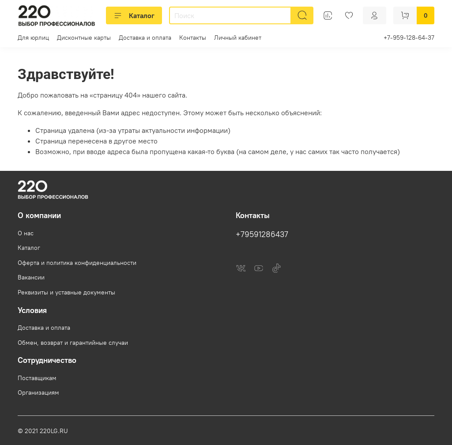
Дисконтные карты (84, 37)
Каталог (133, 15)
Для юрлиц (33, 37)
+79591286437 (262, 234)
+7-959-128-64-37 (409, 37)
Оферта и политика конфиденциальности (77, 263)
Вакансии (31, 277)
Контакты (192, 37)
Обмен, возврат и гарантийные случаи (73, 343)
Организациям (38, 392)
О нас (26, 233)
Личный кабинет (237, 37)
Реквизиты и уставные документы (66, 292)
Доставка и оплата (145, 37)
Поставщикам (37, 378)
